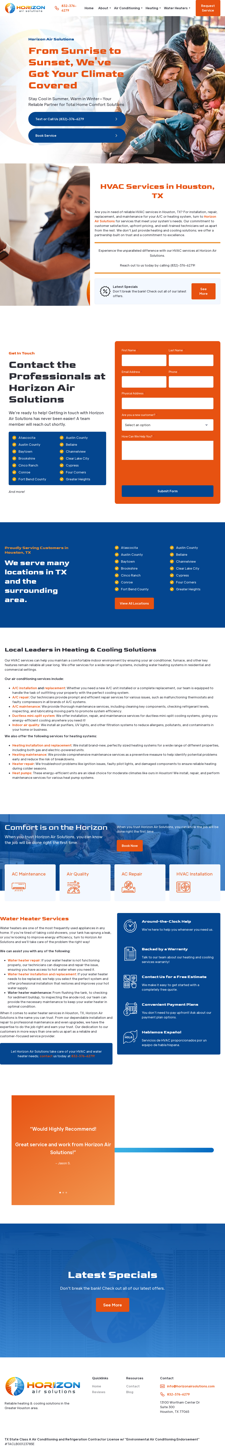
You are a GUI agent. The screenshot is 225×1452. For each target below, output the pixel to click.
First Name (130, 350)
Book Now (130, 846)
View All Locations (134, 603)
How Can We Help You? (138, 436)
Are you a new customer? (139, 415)
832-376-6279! (83, 1056)
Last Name (177, 350)
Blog (129, 1392)
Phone (174, 371)
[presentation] (151, 472)
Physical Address (133, 393)
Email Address (132, 371)
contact (46, 1056)
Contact (133, 1386)
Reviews (98, 1392)
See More (203, 291)
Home (89, 8)
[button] (103, 8)
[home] (25, 7)
